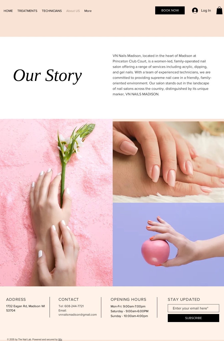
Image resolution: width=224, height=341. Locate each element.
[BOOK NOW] (170, 10)
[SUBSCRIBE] (193, 318)
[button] (219, 10)
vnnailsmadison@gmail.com (78, 314)
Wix (60, 339)
